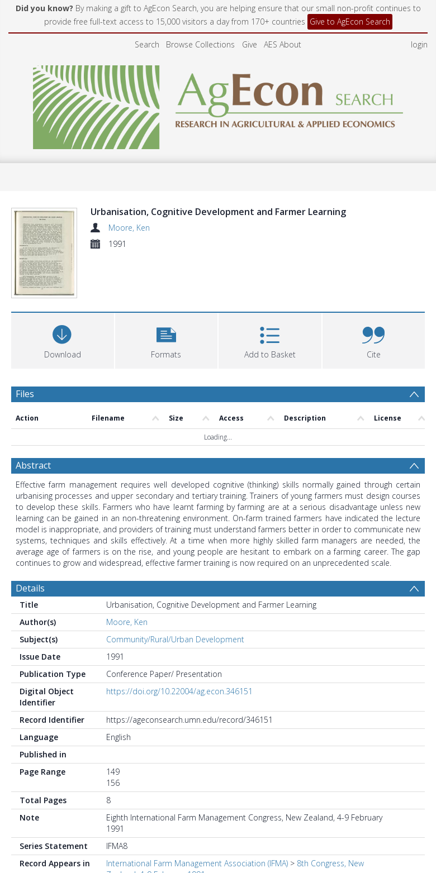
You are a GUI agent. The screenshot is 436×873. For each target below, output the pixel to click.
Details (30, 610)
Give (249, 44)
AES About (282, 44)
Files (25, 416)
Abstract (33, 487)
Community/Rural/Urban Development (175, 661)
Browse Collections (200, 44)
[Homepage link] (218, 104)
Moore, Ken (129, 227)
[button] (166, 361)
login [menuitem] (419, 44)
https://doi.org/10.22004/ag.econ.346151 (179, 713)
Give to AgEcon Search (350, 21)
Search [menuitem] (147, 44)
